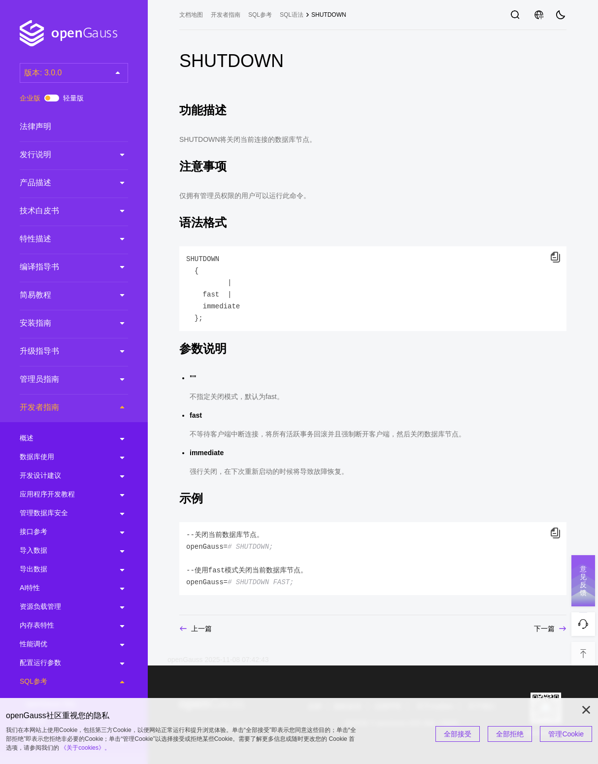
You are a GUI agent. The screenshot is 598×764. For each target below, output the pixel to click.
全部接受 (457, 734)
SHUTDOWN (328, 14)
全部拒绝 (510, 734)
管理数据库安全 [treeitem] (64, 513)
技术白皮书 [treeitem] (64, 211)
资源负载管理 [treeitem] (64, 606)
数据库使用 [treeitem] (64, 457)
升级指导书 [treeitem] (64, 351)
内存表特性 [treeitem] (64, 625)
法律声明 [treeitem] (64, 127)
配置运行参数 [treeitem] (64, 663)
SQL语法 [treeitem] (291, 14)
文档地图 (191, 14)
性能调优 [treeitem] (64, 644)
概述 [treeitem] (64, 438)
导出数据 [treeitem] (64, 569)
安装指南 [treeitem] (64, 323)
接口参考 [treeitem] (64, 532)
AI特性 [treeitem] (64, 588)
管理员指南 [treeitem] (64, 379)
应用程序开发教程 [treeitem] (64, 494)
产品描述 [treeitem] (64, 183)
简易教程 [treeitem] (64, 295)
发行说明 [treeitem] (64, 155)
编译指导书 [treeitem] (64, 267)
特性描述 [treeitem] (64, 239)
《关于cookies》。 (85, 747)
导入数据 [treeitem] (64, 550)
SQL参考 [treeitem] (64, 681)
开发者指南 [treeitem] (64, 407)
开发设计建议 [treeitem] (64, 475)
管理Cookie (566, 734)
